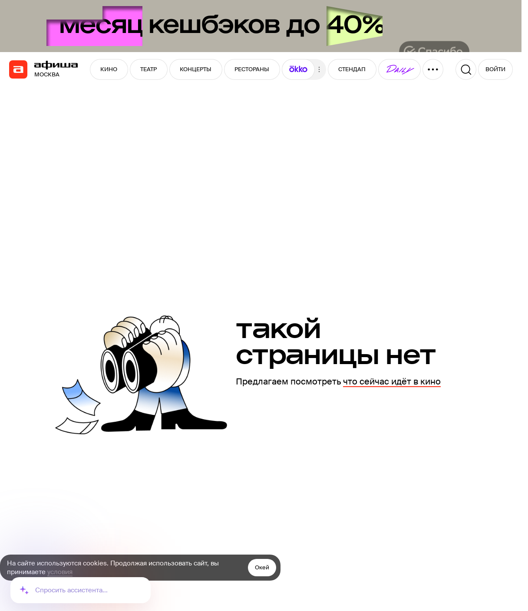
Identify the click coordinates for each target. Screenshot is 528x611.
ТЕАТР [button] (148, 69)
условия (60, 572)
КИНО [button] (108, 69)
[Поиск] (465, 69)
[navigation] (18, 69)
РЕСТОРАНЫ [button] (251, 69)
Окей (262, 567)
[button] (298, 69)
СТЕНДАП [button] (352, 69)
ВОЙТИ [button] (495, 69)
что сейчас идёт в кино (392, 381)
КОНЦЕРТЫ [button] (195, 69)
